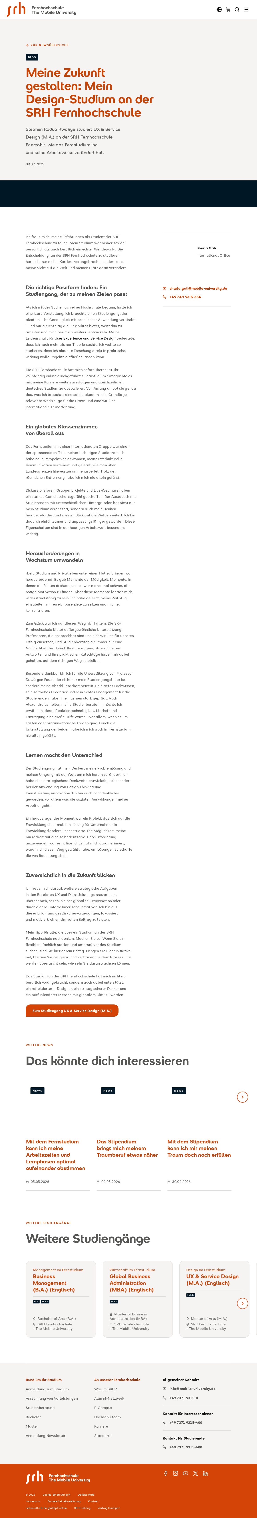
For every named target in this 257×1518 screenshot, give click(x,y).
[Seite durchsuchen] (237, 9)
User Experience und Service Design (85, 338)
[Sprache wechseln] (219, 9)
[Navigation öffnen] (245, 9)
